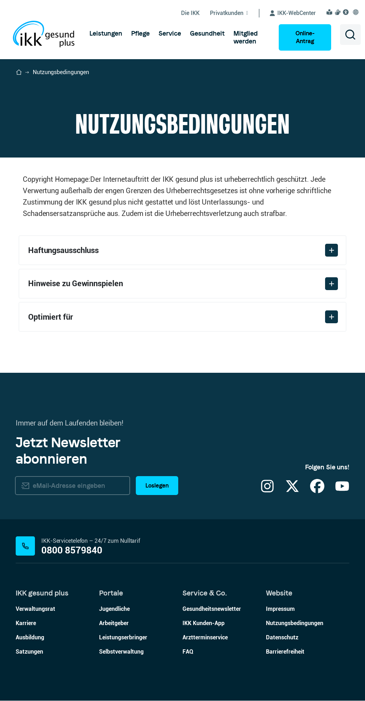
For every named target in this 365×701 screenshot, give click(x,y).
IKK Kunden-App (203, 623)
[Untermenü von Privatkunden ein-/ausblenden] (234, 13)
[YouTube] (342, 491)
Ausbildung (30, 637)
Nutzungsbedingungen (294, 623)
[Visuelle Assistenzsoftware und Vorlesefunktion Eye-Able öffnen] (347, 12)
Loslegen (157, 485)
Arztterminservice (205, 637)
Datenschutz (282, 637)
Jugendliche (114, 609)
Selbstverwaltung (121, 652)
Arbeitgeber (114, 623)
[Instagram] (267, 491)
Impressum (280, 609)
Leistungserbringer (123, 637)
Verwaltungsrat (35, 609)
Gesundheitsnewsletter (211, 609)
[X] (292, 491)
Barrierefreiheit (285, 652)
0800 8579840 (71, 550)
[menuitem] (105, 33)
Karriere (26, 623)
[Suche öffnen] (350, 34)
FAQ (187, 652)
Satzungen (29, 652)
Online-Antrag (304, 37)
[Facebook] (317, 491)
